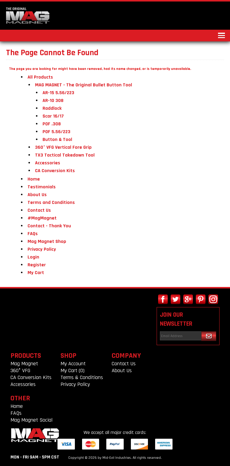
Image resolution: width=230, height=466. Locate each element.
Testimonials (42, 187)
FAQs (33, 234)
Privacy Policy (42, 249)
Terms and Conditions (51, 202)
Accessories (23, 384)
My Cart (36, 273)
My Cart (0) (72, 370)
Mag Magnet (24, 363)
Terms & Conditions (81, 377)
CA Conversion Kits (31, 377)
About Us (37, 195)
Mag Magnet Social (31, 420)
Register (37, 265)
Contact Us (39, 210)
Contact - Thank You (49, 226)
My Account (73, 363)
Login (33, 257)
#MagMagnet (42, 218)
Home (34, 179)
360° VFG (20, 370)
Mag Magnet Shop (47, 241)
